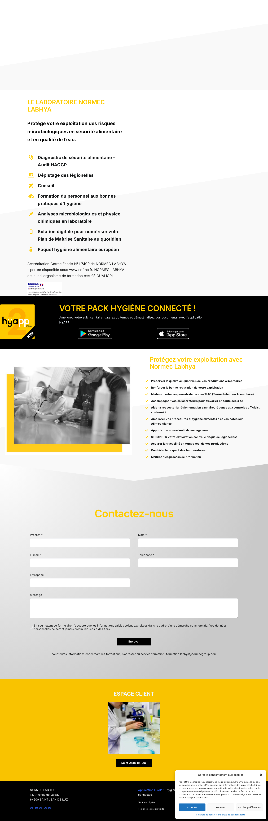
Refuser (220, 807)
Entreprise (36, 575)
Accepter (192, 807)
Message (36, 595)
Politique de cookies (206, 814)
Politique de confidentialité (231, 814)
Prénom (36, 535)
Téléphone (146, 555)
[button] (261, 774)
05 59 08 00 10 (40, 807)
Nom (142, 535)
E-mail (35, 555)
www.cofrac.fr (80, 270)
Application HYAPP (151, 790)
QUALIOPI (104, 276)
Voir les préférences (249, 807)
